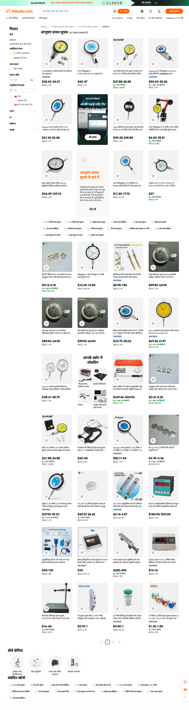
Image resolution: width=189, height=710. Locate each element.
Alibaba (44, 27)
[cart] (151, 11)
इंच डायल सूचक (36, 685)
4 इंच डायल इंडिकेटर (163, 228)
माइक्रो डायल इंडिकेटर (108, 691)
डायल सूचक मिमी (62, 691)
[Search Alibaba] (76, 11)
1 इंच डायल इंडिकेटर (50, 228)
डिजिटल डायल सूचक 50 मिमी (138, 228)
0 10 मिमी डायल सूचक (52, 222)
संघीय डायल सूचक (158, 222)
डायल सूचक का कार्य (74, 235)
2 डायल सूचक (81, 685)
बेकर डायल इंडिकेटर (119, 222)
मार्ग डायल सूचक (42, 691)
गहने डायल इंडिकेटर (17, 698)
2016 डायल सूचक (17, 685)
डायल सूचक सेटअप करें (102, 685)
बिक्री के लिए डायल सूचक (132, 691)
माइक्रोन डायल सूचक (97, 222)
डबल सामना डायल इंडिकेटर (59, 685)
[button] (114, 11)
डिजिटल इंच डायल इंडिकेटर (20, 691)
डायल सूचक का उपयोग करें (84, 691)
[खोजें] (123, 11)
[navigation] (22, 335)
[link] (185, 682)
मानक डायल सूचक (154, 691)
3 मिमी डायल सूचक (94, 228)
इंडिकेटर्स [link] (105, 27)
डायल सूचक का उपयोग (52, 235)
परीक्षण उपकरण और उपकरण (63, 27)
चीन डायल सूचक (139, 222)
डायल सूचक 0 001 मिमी (147, 685)
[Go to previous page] (101, 642)
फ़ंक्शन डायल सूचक (96, 235)
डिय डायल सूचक (115, 228)
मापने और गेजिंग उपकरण (88, 27)
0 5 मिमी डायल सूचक (74, 222)
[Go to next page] (119, 642)
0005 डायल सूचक (124, 685)
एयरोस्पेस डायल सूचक (72, 228)
